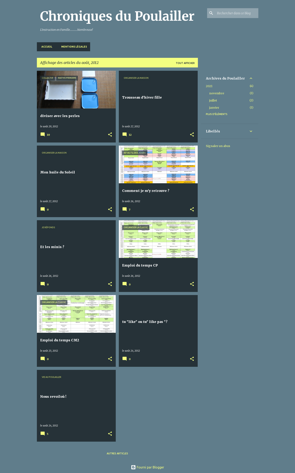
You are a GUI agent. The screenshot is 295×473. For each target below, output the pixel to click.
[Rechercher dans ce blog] (236, 13)
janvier (214, 107)
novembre (216, 93)
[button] (110, 135)
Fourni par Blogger (147, 467)
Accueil (45, 46)
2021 (209, 86)
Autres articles (117, 453)
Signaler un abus (218, 146)
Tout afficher (185, 63)
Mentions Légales (73, 46)
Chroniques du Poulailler (117, 16)
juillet (213, 100)
